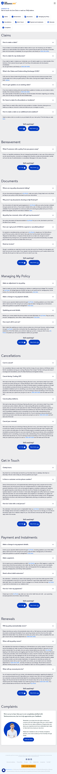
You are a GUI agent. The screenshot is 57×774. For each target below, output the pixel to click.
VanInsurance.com (8, 769)
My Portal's (32, 563)
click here (35, 292)
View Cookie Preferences (28, 766)
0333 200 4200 (36, 392)
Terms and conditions (11, 762)
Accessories (42, 762)
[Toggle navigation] (54, 3)
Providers (26, 762)
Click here (30, 305)
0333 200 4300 (44, 51)
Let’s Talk (22, 168)
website (7, 80)
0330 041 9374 (29, 739)
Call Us (22, 129)
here (4, 119)
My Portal (25, 193)
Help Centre (34, 128)
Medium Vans (36, 762)
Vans (31, 762)
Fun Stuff (48, 762)
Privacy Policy (19, 762)
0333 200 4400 (31, 636)
